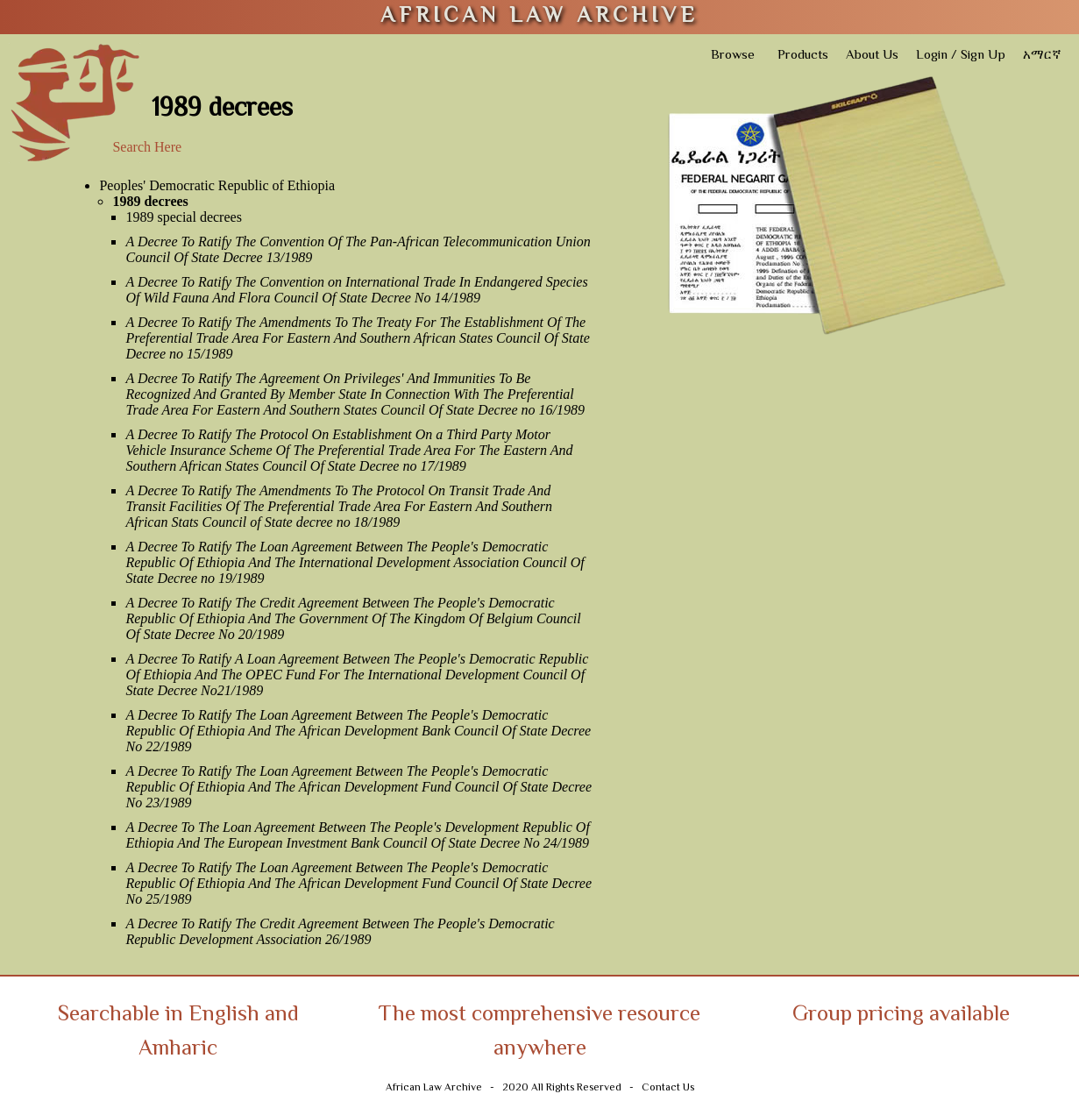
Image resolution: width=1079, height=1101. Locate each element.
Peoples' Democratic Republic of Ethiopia (217, 185)
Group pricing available (901, 1015)
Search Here (146, 146)
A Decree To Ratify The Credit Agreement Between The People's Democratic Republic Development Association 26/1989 (339, 931)
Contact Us (668, 1088)
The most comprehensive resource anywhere (539, 1032)
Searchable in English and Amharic (178, 1032)
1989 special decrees (183, 217)
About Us (872, 56)
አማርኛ (1042, 56)
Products (802, 56)
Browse (733, 56)
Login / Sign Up (960, 56)
